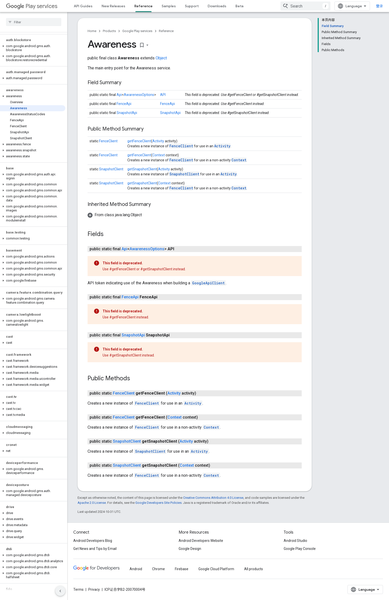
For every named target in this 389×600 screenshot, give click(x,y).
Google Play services (137, 31)
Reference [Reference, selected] (143, 6)
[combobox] (305, 6)
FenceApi (124, 104)
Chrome (158, 569)
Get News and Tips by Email (95, 549)
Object (161, 58)
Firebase (181, 569)
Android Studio (295, 541)
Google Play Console (300, 549)
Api (119, 95)
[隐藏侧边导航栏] (60, 591)
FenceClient (108, 141)
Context (158, 155)
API (163, 95)
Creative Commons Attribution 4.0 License (213, 498)
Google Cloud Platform (216, 569)
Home (92, 31)
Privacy (94, 589)
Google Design (190, 549)
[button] (32, 48)
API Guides (83, 6)
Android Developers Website (201, 541)
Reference (166, 31)
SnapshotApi (127, 113)
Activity (158, 141)
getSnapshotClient (142, 169)
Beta (239, 6)
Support (192, 6)
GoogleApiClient (208, 283)
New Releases (113, 6)
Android (136, 569)
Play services (31, 6)
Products (109, 31)
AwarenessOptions (139, 95)
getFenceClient (139, 141)
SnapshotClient (111, 169)
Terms (78, 589)
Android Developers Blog (92, 541)
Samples (169, 6)
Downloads (217, 6)
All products (253, 569)
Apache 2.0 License (92, 503)
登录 (379, 6)
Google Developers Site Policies (158, 503)
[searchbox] (33, 22)
